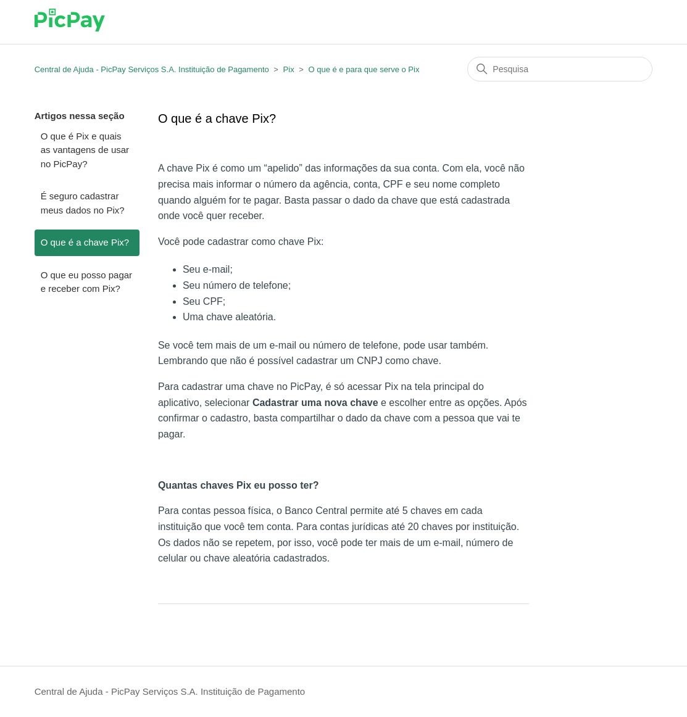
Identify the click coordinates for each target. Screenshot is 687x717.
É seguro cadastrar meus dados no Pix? (83, 203)
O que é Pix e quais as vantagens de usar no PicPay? (85, 150)
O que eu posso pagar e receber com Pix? (86, 282)
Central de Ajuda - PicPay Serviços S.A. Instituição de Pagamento (152, 69)
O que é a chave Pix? (85, 242)
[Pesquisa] (559, 69)
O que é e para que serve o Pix (363, 69)
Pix (288, 69)
